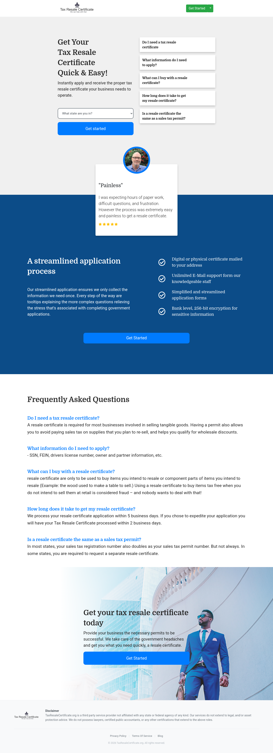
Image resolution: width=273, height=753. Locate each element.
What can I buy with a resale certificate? (164, 80)
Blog (160, 735)
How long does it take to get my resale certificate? (164, 98)
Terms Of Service (142, 735)
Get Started (197, 8)
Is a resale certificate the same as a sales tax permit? (163, 116)
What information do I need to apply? (164, 62)
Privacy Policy (118, 735)
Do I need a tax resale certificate (159, 45)
